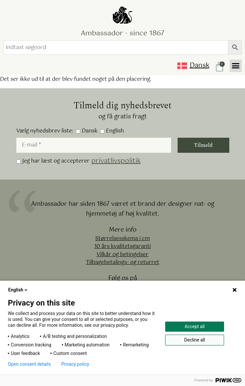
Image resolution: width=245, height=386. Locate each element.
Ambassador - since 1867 (123, 33)
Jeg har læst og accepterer (78, 161)
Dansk (86, 131)
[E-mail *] (93, 145)
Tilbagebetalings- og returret (122, 263)
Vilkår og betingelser (122, 255)
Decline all (194, 339)
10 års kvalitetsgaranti (122, 247)
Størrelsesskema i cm (122, 239)
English (112, 131)
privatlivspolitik (116, 161)
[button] (236, 66)
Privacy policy (75, 364)
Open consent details (29, 364)
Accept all (194, 326)
